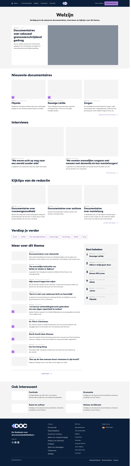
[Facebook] (15, 442)
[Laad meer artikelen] (47, 374)
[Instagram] (13, 442)
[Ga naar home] (64, 3)
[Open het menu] (14, 3)
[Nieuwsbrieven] (111, 3)
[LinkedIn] (18, 442)
